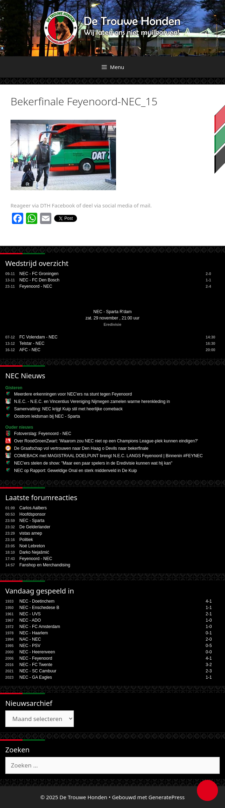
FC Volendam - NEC (38, 337)
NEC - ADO (30, 620)
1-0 (209, 620)
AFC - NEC (29, 349)
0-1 (209, 632)
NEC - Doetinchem (36, 601)
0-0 (209, 651)
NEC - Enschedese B (39, 607)
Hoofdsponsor (32, 514)
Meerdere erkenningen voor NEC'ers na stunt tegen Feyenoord (73, 394)
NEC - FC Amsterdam (39, 626)
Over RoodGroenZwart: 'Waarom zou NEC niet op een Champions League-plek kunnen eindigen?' (106, 441)
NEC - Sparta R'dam (113, 311)
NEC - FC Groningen (38, 273)
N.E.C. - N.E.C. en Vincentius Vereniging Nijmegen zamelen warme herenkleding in (92, 401)
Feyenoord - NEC (35, 286)
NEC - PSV (29, 645)
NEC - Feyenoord (35, 658)
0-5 (209, 645)
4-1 (209, 601)
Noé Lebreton (32, 545)
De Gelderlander (34, 526)
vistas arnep (30, 533)
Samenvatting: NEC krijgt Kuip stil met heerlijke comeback (68, 408)
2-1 (209, 613)
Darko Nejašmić (34, 552)
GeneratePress (166, 797)
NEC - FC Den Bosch (39, 280)
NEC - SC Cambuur (37, 671)
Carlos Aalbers (33, 507)
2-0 (209, 639)
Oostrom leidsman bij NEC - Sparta (47, 416)
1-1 (209, 607)
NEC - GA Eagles (35, 677)
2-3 (209, 671)
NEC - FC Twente (35, 664)
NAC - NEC (30, 639)
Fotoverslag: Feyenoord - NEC (42, 433)
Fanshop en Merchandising (44, 565)
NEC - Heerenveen (37, 651)
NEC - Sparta (31, 520)
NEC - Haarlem (33, 632)
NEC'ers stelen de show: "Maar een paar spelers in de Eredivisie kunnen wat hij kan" (93, 463)
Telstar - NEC (31, 343)
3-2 (209, 664)
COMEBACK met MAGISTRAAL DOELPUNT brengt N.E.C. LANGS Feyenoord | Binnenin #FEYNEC (108, 455)
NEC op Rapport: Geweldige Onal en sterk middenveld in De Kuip (75, 470)
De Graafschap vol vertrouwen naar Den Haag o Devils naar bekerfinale (81, 448)
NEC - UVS (30, 613)
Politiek (26, 539)
